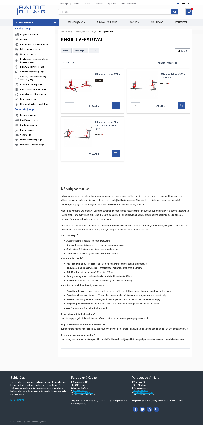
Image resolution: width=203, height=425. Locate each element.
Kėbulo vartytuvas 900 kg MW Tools (173, 76)
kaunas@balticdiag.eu (83, 393)
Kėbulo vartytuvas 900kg (107, 74)
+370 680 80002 (140, 391)
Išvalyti (184, 51)
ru (188, 4)
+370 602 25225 (80, 391)
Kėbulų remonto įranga (86, 31)
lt (178, 4)
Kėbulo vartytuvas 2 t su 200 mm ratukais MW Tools (107, 125)
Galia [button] (94, 51)
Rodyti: (66, 63)
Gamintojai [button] (80, 51)
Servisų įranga (67, 31)
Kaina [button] (66, 51)
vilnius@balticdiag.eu (143, 393)
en (183, 4)
